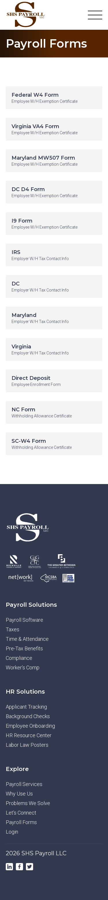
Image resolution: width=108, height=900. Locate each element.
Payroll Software (24, 620)
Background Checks (28, 716)
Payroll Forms (21, 822)
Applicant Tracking (26, 707)
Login (12, 832)
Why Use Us (19, 794)
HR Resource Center (29, 735)
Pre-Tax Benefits (24, 648)
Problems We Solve (28, 803)
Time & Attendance (27, 639)
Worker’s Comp (22, 667)
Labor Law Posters (27, 745)
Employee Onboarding (30, 726)
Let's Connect (21, 813)
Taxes (12, 629)
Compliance (19, 658)
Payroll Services (24, 784)
